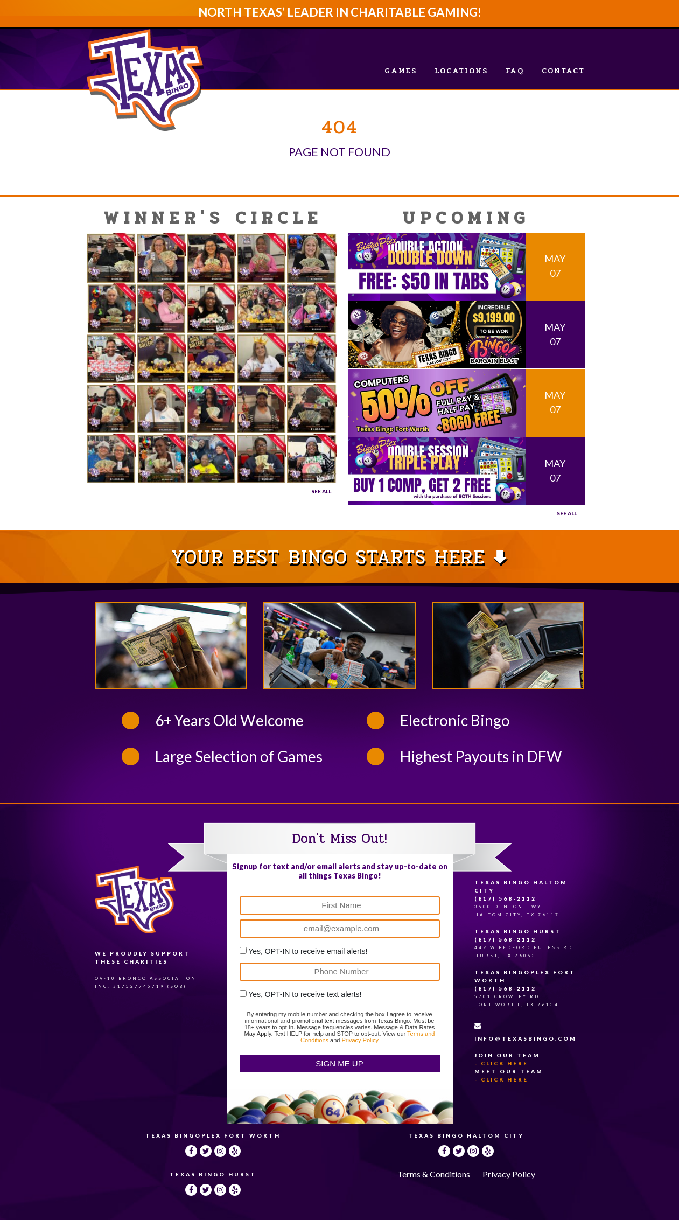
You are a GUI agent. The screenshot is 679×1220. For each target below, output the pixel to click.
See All (321, 491)
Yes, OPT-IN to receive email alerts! (307, 951)
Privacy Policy (359, 1040)
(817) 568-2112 (505, 898)
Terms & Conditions (433, 1174)
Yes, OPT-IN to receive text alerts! (304, 994)
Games (400, 70)
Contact (563, 70)
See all (567, 513)
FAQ (515, 70)
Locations (461, 70)
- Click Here (501, 1063)
